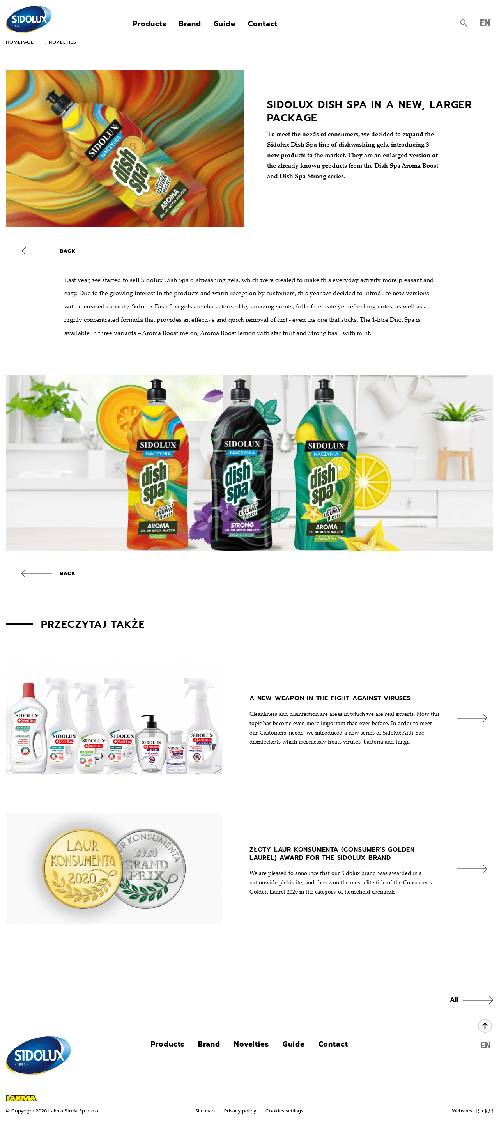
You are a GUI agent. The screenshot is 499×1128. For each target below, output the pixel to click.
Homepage (20, 42)
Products (149, 24)
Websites (472, 1110)
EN (485, 24)
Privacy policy (240, 1110)
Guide (225, 24)
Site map (205, 1110)
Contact (263, 24)
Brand (190, 24)
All (454, 999)
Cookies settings (284, 1110)
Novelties (62, 42)
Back (67, 251)
